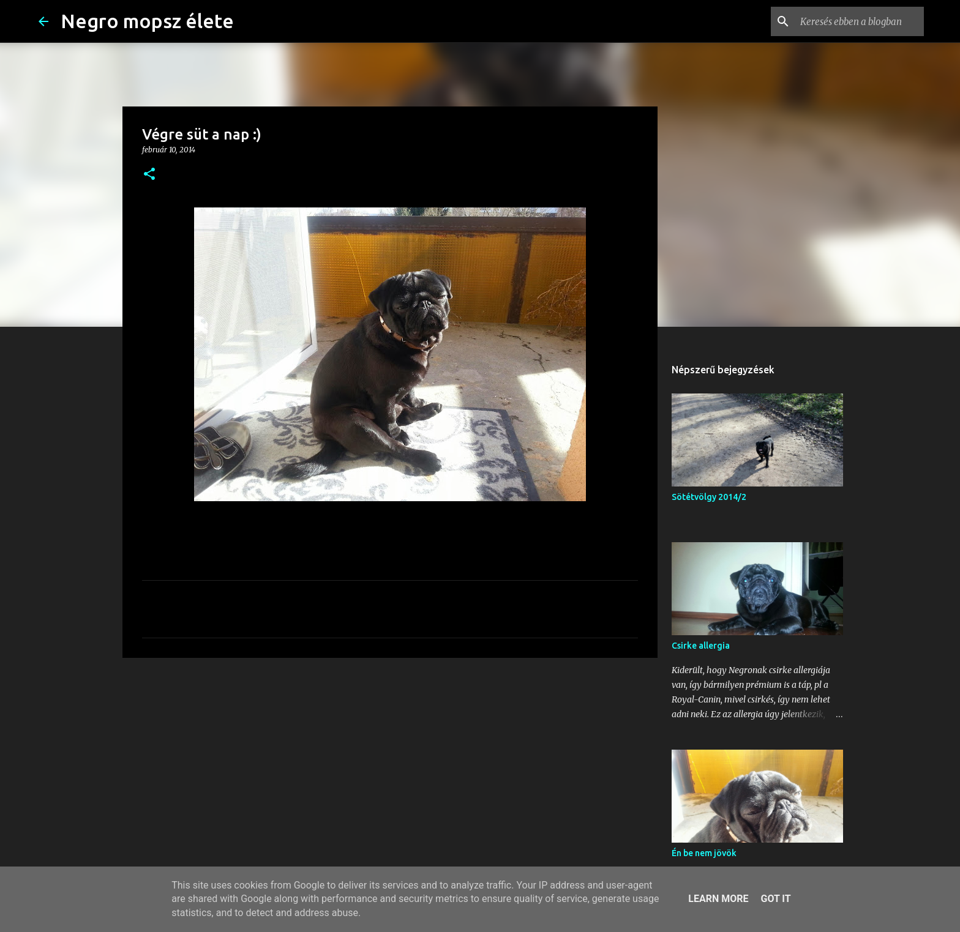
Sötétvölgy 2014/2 (709, 497)
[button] (149, 174)
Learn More (718, 898)
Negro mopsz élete (147, 21)
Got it (775, 898)
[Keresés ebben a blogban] (859, 21)
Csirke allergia (701, 646)
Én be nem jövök (704, 853)
